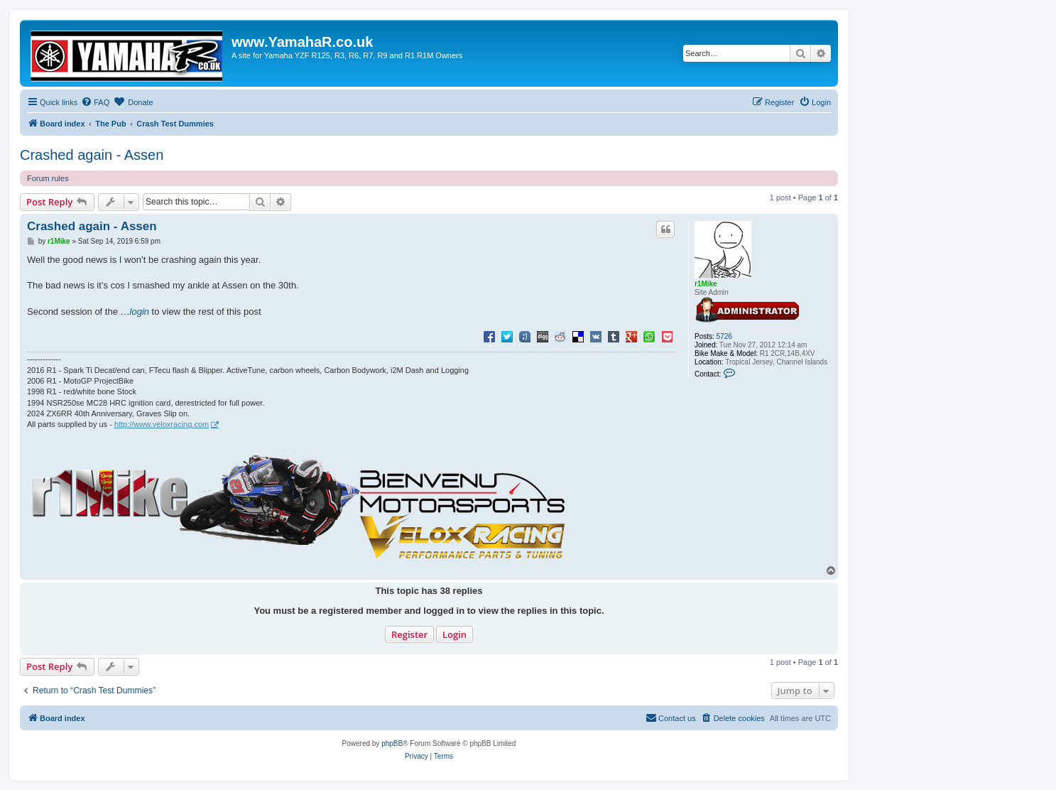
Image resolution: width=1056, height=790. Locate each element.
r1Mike (706, 284)
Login (454, 634)
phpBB (392, 743)
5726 (724, 336)
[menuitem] (95, 102)
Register (409, 634)
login (139, 311)
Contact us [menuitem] (671, 718)
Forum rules (48, 178)
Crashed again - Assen (91, 155)
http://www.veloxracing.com (161, 424)
